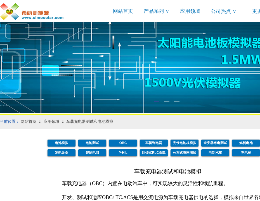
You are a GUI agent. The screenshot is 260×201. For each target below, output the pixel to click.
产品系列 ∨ (156, 11)
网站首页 (123, 11)
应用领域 (190, 11)
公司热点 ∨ (224, 11)
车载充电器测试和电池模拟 (89, 121)
